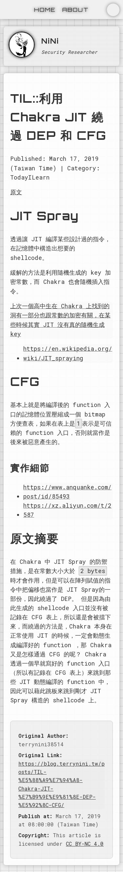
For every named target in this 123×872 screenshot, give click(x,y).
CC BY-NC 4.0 (85, 843)
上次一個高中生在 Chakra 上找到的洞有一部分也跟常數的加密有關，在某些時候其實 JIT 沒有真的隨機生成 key (60, 319)
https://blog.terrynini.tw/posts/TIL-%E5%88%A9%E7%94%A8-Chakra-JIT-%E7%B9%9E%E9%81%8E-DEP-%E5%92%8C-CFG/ (61, 784)
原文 (16, 192)
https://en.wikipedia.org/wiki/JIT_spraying (67, 353)
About (75, 9)
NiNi (50, 40)
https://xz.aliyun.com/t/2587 (67, 510)
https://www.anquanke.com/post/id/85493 (67, 491)
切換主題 (113, 9)
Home (45, 9)
